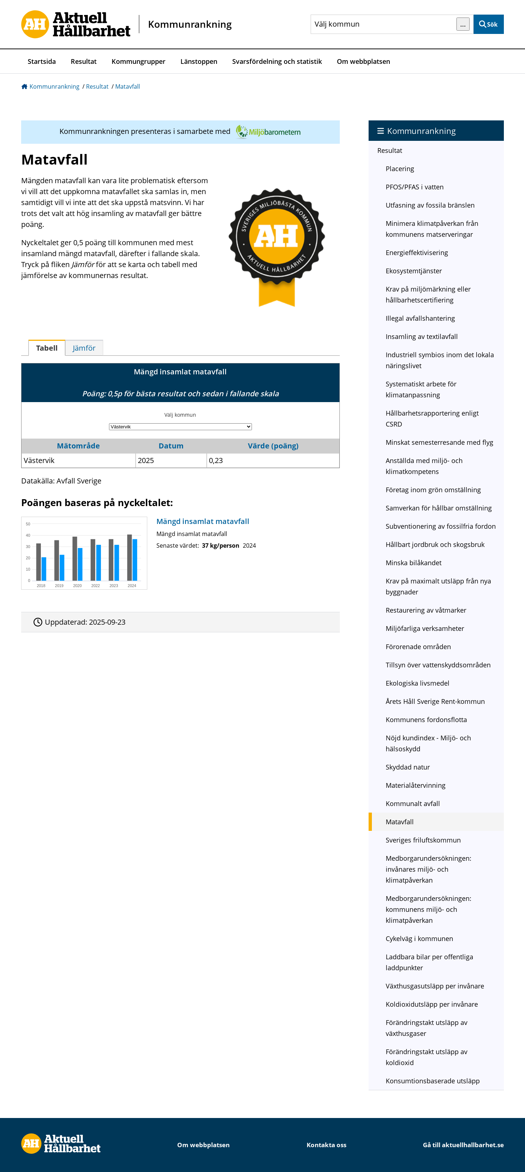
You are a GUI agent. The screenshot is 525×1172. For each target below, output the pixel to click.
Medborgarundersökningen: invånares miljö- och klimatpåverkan (428, 869)
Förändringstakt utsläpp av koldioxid (426, 1057)
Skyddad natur (408, 767)
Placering (400, 168)
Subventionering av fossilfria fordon (441, 526)
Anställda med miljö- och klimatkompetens (424, 466)
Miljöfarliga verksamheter (425, 628)
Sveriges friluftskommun (423, 840)
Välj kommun (180, 414)
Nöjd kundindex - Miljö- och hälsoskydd (428, 743)
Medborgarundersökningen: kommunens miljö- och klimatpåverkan (428, 909)
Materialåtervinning (416, 785)
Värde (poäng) (273, 446)
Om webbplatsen (363, 61)
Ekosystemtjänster (414, 270)
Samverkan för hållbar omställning (439, 508)
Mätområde (78, 446)
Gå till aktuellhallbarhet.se (463, 1145)
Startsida (42, 61)
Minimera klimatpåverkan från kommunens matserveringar (432, 229)
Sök (492, 24)
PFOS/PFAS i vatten (415, 186)
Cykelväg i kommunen (419, 938)
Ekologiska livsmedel (418, 683)
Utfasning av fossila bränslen (430, 205)
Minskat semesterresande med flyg (439, 442)
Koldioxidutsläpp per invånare (432, 1004)
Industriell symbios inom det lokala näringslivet (440, 360)
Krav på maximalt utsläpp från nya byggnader (438, 586)
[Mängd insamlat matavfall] (178, 553)
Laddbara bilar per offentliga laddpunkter (429, 962)
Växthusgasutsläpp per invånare (435, 986)
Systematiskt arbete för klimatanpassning (421, 389)
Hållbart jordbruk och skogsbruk (435, 544)
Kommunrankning (54, 86)
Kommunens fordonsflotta (426, 719)
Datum (171, 446)
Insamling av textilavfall (422, 336)
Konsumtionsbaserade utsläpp (433, 1080)
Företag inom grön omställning (433, 489)
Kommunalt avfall (413, 803)
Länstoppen (198, 61)
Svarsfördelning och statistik (277, 61)
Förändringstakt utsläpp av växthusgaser (426, 1028)
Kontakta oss (326, 1145)
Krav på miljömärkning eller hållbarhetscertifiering (428, 294)
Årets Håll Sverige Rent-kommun (435, 701)
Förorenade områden (418, 646)
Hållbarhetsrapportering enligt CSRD (432, 418)
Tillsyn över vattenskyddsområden (438, 664)
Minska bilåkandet (414, 562)
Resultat (84, 61)
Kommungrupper (139, 61)
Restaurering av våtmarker (426, 610)
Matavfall (127, 86)
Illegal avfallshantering (420, 318)
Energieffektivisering (417, 252)
